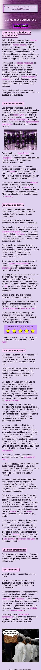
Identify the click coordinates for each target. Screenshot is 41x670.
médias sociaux (19, 45)
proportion (6, 268)
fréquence (6, 599)
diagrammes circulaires (19, 263)
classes (16, 534)
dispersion (19, 599)
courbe (13, 511)
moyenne (20, 234)
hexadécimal (7, 450)
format (12, 171)
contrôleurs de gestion (11, 232)
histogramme (9, 539)
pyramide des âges (26, 539)
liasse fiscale (23, 153)
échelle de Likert (28, 308)
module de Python (18, 119)
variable (27, 187)
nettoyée (34, 182)
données (33, 40)
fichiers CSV (18, 115)
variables (8, 196)
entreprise (7, 158)
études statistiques (25, 63)
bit (6, 286)
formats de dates (12, 400)
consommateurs (16, 610)
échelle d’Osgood (10, 308)
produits (33, 608)
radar (4, 342)
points (29, 511)
